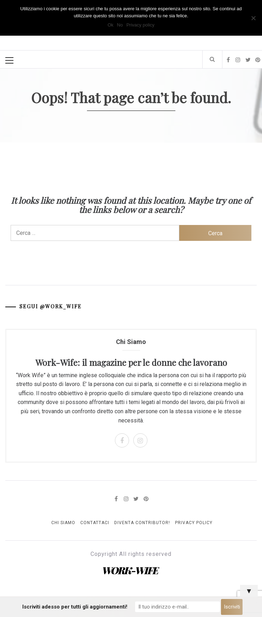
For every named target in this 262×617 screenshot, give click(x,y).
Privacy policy (140, 25)
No (120, 25)
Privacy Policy (193, 522)
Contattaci (94, 522)
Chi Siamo (63, 522)
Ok (110, 25)
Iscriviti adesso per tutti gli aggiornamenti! (74, 607)
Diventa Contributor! (142, 522)
